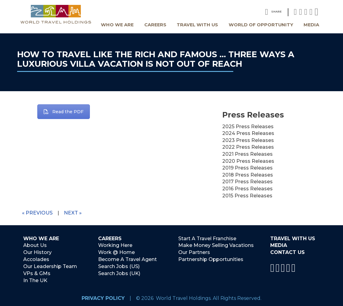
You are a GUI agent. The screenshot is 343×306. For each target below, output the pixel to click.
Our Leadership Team (50, 266)
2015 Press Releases (247, 196)
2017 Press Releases (247, 182)
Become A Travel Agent (127, 259)
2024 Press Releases (248, 133)
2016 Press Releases (247, 189)
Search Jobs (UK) (119, 273)
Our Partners (194, 252)
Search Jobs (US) (119, 266)
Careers (155, 25)
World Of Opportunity (261, 25)
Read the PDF (63, 111)
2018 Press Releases (247, 175)
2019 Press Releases (247, 168)
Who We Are (117, 25)
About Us (35, 245)
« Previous (37, 213)
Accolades (36, 259)
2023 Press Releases (248, 140)
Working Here (115, 245)
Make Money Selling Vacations (216, 245)
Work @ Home (116, 252)
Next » (73, 213)
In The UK (35, 280)
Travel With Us (197, 25)
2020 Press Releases (248, 161)
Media (311, 25)
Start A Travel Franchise (207, 238)
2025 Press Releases (248, 126)
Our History (37, 252)
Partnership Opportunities (210, 259)
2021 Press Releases (247, 154)
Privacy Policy (103, 297)
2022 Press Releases (248, 147)
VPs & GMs (36, 273)
